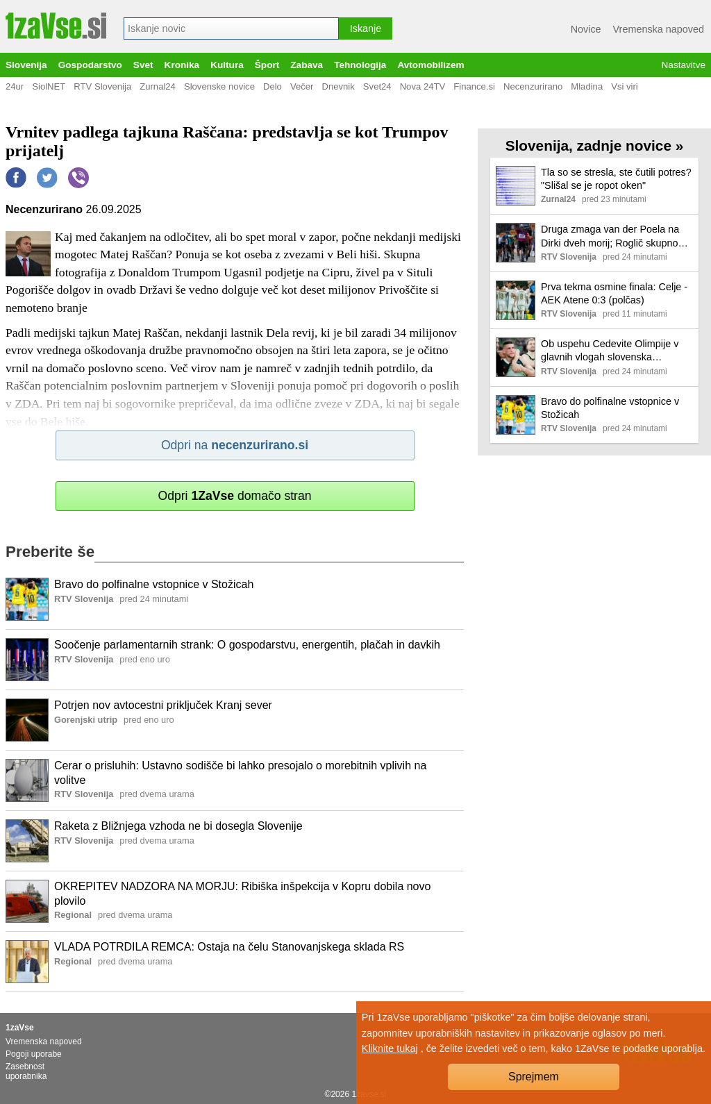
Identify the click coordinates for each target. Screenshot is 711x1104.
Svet (143, 65)
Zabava (306, 65)
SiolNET (48, 86)
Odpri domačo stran (234, 496)
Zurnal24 (158, 86)
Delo (272, 86)
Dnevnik (337, 86)
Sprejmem (533, 1076)
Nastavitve (683, 65)
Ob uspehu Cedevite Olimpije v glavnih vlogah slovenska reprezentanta (609, 351)
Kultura (227, 65)
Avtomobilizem (430, 65)
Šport (267, 65)
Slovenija (26, 65)
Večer (302, 86)
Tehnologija (360, 65)
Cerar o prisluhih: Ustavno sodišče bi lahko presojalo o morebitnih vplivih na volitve (240, 773)
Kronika (182, 65)
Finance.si (474, 86)
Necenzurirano (532, 86)
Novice (586, 29)
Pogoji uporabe (34, 1054)
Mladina (587, 86)
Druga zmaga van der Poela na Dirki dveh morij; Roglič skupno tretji (610, 236)
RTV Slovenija (102, 86)
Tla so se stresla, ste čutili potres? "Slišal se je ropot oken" (616, 179)
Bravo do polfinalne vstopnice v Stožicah (153, 584)
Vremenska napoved (658, 29)
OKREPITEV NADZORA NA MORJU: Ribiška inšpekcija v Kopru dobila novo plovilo (242, 893)
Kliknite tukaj (390, 1048)
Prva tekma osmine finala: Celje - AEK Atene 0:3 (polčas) (614, 293)
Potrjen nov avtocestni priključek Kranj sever (163, 705)
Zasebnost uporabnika (26, 1071)
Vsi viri (624, 86)
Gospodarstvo (90, 65)
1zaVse (20, 1027)
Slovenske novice (219, 86)
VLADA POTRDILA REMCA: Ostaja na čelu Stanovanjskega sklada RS (229, 947)
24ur (15, 86)
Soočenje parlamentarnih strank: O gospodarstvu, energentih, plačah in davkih (247, 645)
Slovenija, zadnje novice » (594, 145)
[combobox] (231, 28)
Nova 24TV (423, 86)
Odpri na (234, 445)
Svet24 (377, 86)
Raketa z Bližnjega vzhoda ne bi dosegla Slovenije (178, 826)
